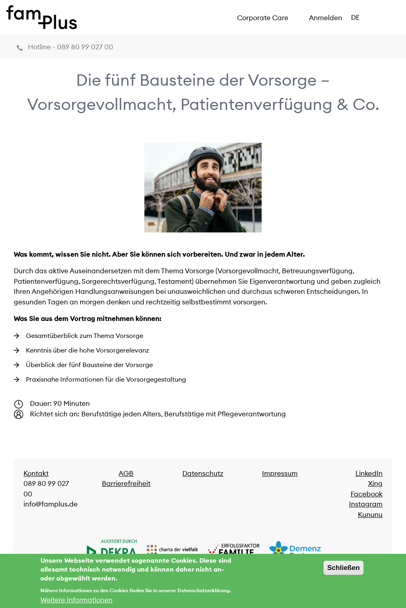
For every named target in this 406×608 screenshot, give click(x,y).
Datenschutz (202, 473)
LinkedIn (369, 473)
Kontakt (36, 473)
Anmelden (325, 17)
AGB (125, 473)
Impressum (280, 473)
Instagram (366, 504)
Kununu (370, 514)
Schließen (343, 571)
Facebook (367, 494)
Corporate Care (262, 17)
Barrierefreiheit (126, 483)
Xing (375, 483)
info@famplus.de (50, 504)
